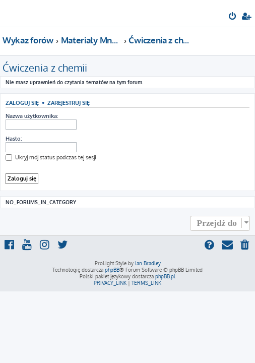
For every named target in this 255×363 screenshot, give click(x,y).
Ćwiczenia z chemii (45, 67)
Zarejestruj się (68, 102)
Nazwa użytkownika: (32, 115)
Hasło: (14, 138)
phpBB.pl (165, 276)
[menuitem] (233, 17)
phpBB (112, 270)
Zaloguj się (22, 102)
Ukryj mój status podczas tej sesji (51, 157)
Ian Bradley (148, 263)
